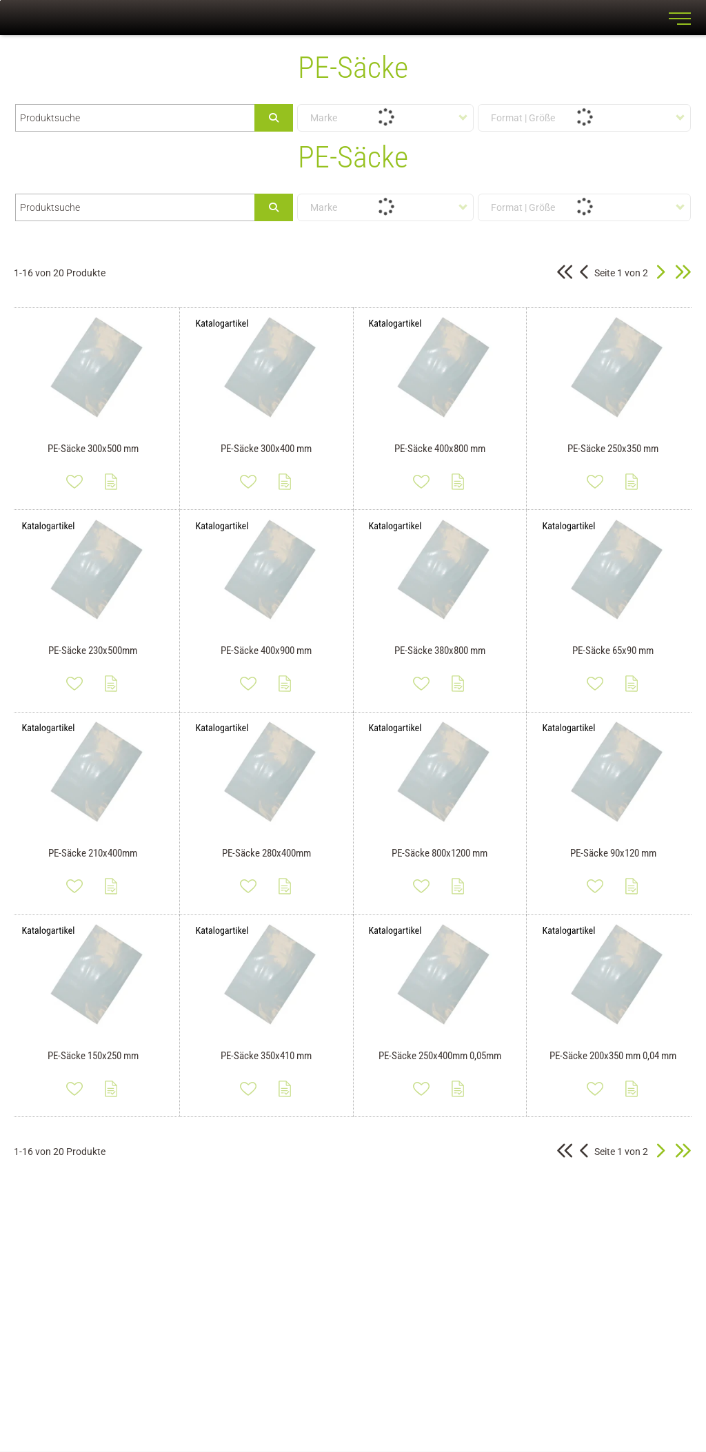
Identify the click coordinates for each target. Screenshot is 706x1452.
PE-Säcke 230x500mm (92, 650)
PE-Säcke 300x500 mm (93, 448)
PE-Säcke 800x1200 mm (439, 853)
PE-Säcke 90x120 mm (613, 853)
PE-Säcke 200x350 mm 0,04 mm (612, 1056)
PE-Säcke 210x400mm (92, 853)
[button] (660, 272)
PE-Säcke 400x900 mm (266, 650)
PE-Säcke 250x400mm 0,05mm (440, 1056)
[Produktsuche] (135, 118)
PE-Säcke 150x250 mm (93, 1056)
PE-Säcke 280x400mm (266, 853)
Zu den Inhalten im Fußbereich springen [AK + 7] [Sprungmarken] (0, 0)
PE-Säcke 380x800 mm (439, 650)
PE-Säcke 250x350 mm (612, 448)
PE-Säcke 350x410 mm (266, 1056)
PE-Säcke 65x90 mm (613, 650)
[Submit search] (273, 118)
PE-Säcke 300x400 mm (266, 448)
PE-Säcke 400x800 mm (439, 448)
